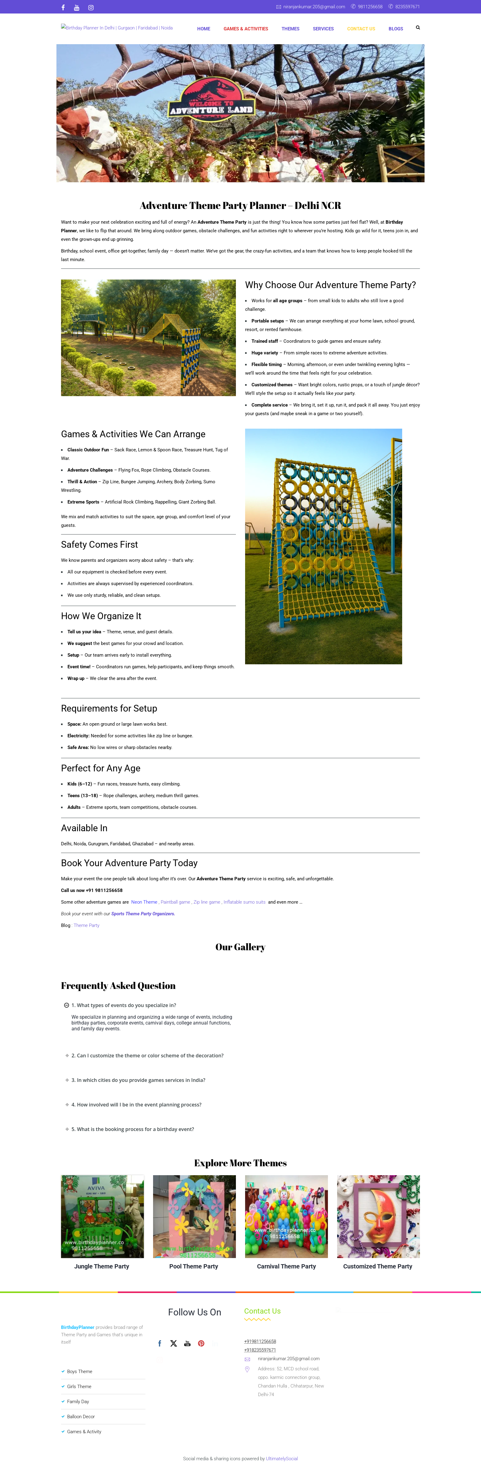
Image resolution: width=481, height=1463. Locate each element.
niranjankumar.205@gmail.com (314, 7)
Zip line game (207, 902)
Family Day (78, 1401)
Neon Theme (144, 902)
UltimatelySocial (282, 1458)
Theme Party (86, 925)
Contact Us (361, 29)
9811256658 (370, 7)
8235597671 (407, 7)
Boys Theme (79, 1371)
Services (323, 29)
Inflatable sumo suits (245, 902)
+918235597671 (260, 1350)
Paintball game (175, 902)
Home (203, 29)
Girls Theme (79, 1386)
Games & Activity (84, 1431)
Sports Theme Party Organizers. (143, 914)
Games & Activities (246, 29)
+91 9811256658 (104, 890)
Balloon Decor (81, 1416)
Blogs (396, 29)
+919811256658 (260, 1341)
